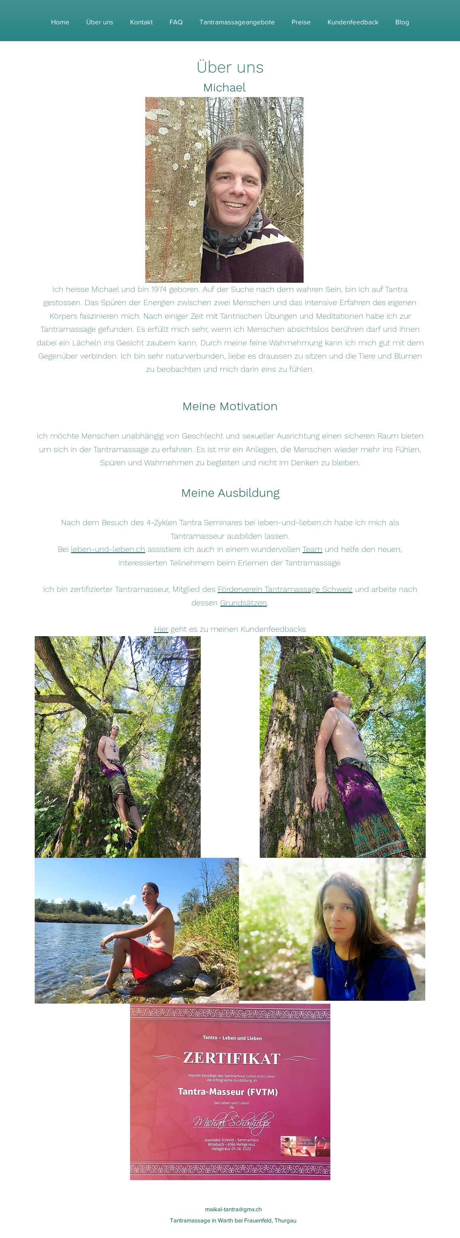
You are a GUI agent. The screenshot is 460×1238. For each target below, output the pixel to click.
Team (312, 549)
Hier (161, 629)
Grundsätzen (243, 602)
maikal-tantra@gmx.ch (233, 1209)
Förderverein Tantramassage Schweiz (285, 589)
